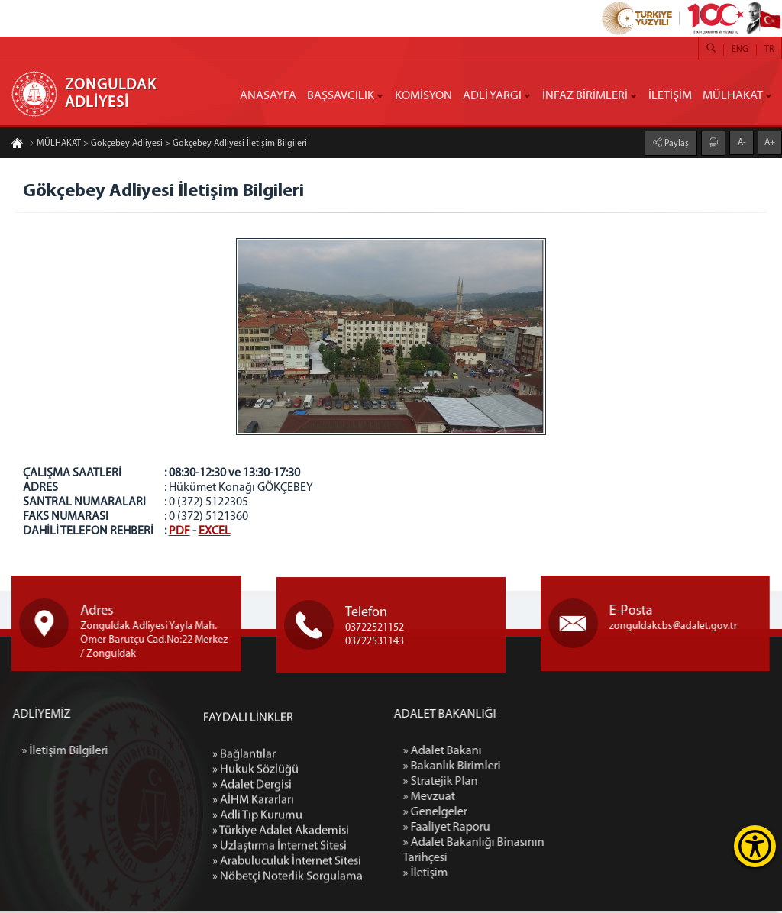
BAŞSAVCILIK (340, 96)
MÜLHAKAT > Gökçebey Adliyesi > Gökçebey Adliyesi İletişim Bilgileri (168, 145)
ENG (740, 49)
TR (769, 49)
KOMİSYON (423, 96)
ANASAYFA (268, 96)
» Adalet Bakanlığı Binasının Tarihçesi (562, 852)
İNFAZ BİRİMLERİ (585, 96)
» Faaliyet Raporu (535, 829)
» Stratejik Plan (529, 783)
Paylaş (675, 142)
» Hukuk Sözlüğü (255, 882)
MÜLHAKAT (733, 96)
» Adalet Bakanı (531, 753)
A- (742, 141)
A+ (769, 141)
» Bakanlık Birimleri (541, 768)
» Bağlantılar (244, 867)
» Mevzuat (518, 798)
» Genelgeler (524, 814)
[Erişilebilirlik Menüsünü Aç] (755, 846)
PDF (179, 531)
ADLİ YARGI (492, 96)
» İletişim (514, 875)
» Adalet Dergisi (252, 898)
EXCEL (215, 531)
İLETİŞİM (670, 96)
